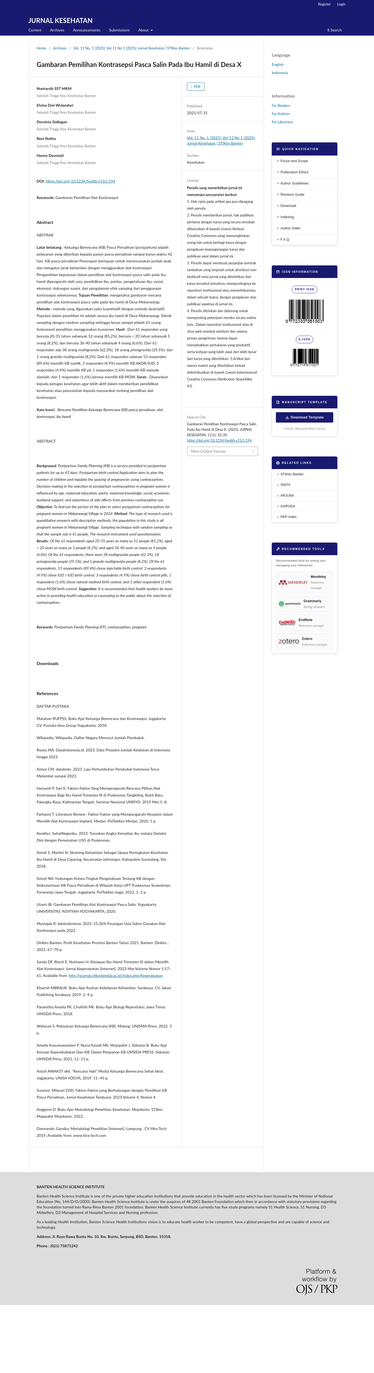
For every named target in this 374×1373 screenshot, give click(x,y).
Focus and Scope (294, 161)
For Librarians (282, 122)
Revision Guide (292, 195)
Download (288, 206)
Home (41, 48)
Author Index (290, 228)
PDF (197, 86)
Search (334, 30)
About (144, 30)
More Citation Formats (208, 451)
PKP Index (288, 517)
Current (34, 30)
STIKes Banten (291, 474)
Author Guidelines (294, 183)
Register (324, 4)
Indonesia (280, 72)
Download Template (304, 417)
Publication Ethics (294, 172)
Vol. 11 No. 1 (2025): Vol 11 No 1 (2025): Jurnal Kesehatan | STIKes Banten (132, 48)
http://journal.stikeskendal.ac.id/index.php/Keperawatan (116, 1043)
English (278, 64)
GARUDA (287, 506)
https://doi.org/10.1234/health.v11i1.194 (80, 181)
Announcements (86, 30)
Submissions (119, 30)
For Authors (281, 114)
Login (341, 4)
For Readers (281, 105)
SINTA (285, 485)
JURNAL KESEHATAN (60, 20)
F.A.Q (284, 239)
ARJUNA (287, 495)
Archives (57, 30)
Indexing (287, 217)
